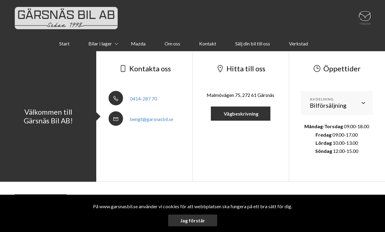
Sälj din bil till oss (252, 43)
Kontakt (207, 43)
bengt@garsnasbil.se (141, 119)
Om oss (172, 43)
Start (64, 43)
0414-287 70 (133, 98)
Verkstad (298, 43)
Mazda (138, 43)
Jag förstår (192, 220)
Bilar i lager (100, 43)
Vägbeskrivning (240, 113)
